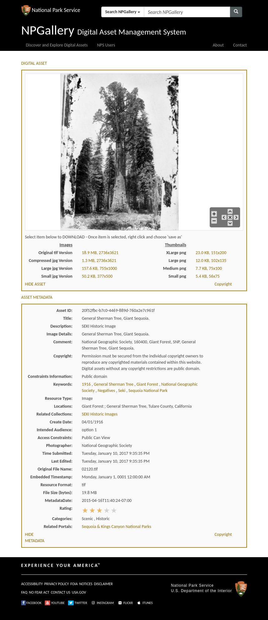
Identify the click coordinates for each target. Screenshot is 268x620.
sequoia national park (148, 390)
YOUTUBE (55, 603)
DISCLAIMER (103, 584)
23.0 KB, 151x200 (211, 252)
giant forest (148, 384)
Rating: (66, 508)
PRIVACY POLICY (56, 584)
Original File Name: (55, 469)
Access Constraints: (55, 437)
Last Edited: (61, 461)
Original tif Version (55, 252)
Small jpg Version (56, 276)
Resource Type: (58, 398)
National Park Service (192, 585)
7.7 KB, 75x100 (209, 268)
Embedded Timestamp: (51, 477)
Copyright (223, 284)
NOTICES (85, 584)
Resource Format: (56, 484)
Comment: (62, 342)
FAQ (24, 592)
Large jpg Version (56, 268)
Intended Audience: (54, 429)
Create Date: (61, 422)
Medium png (174, 268)
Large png (177, 260)
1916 (87, 384)
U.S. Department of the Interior (201, 591)
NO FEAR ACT (39, 592)
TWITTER (77, 603)
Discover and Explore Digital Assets (57, 45)
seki (122, 390)
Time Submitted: (57, 453)
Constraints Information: (50, 376)
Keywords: (62, 384)
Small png (177, 276)
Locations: (63, 406)
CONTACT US (60, 592)
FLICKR (125, 603)
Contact (240, 45)
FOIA (74, 584)
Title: (67, 318)
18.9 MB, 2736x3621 (100, 252)
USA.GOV (79, 592)
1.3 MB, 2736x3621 (99, 260)
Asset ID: (64, 310)
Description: (61, 326)
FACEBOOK (31, 603)
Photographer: (59, 445)
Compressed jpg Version (50, 260)
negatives (107, 390)
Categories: (62, 518)
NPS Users (106, 45)
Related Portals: (58, 526)
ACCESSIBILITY (32, 584)
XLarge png (176, 252)
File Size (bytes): (57, 492)
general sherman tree (114, 384)
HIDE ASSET (35, 284)
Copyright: (63, 356)
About (218, 45)
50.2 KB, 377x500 (97, 276)
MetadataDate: (58, 500)
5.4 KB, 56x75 (208, 276)
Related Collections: (54, 414)
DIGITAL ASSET (34, 63)
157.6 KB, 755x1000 (99, 268)
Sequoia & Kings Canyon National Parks (116, 526)
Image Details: (59, 334)
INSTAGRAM (102, 603)
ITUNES (144, 603)
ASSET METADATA (37, 297)
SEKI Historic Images (100, 414)
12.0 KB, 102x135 (211, 260)
